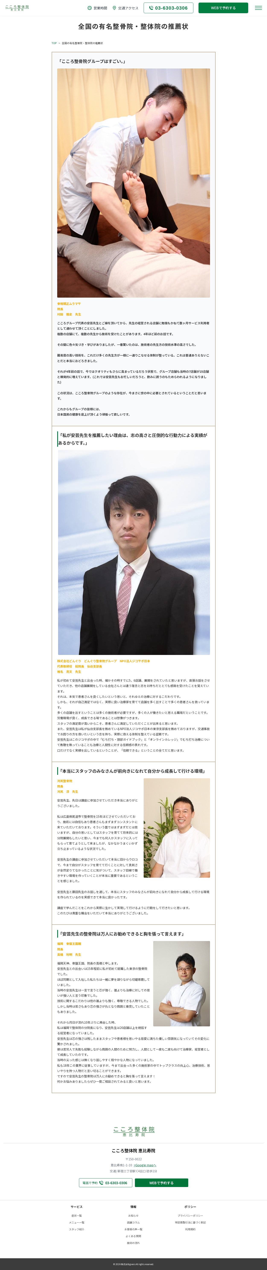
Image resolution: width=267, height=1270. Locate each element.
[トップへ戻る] (16, 8)
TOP (54, 43)
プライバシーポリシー (190, 1215)
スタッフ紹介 (76, 1229)
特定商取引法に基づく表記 (190, 1222)
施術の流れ (133, 1243)
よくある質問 (133, 1236)
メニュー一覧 (76, 1222)
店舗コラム (133, 1222)
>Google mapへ (145, 1165)
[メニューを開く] (258, 8)
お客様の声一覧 (133, 1229)
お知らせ (133, 1215)
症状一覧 (76, 1215)
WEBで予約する (223, 7)
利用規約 (190, 1229)
